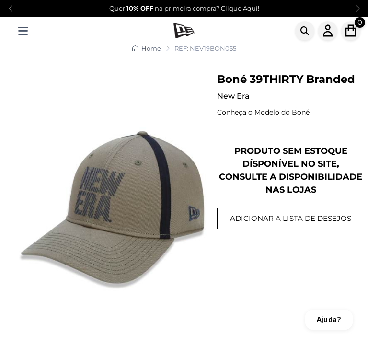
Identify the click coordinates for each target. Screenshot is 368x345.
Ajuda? (329, 319)
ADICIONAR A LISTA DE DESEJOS (290, 218)
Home (146, 48)
